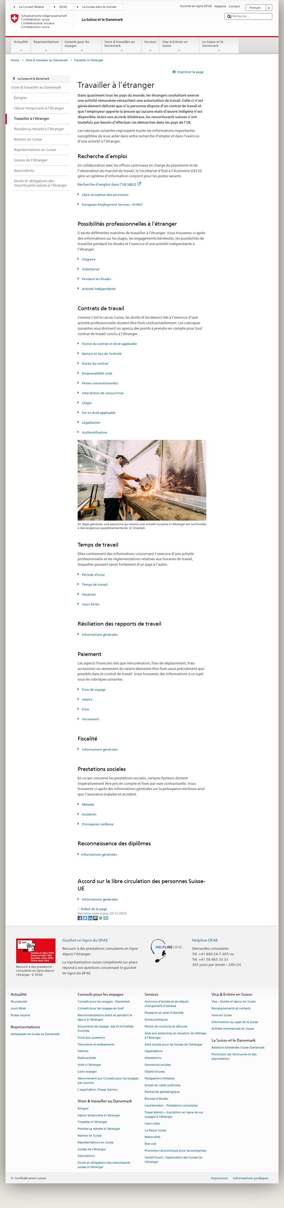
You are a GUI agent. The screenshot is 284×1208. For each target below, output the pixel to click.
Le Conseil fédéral (31, 7)
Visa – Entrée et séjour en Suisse (234, 1002)
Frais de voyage (93, 689)
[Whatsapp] (101, 918)
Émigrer (83, 1108)
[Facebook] (80, 918)
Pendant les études (96, 279)
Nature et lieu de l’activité (101, 354)
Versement (90, 719)
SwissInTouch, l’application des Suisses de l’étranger (173, 1160)
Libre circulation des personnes (104, 195)
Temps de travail (94, 584)
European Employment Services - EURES (112, 204)
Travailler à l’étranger (92, 1122)
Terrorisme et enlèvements (96, 1044)
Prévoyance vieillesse (97, 824)
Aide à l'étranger (89, 1065)
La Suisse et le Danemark (219, 46)
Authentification (94, 432)
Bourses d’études (156, 1099)
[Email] (106, 918)
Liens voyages (87, 1071)
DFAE (63, 7)
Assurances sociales (158, 1065)
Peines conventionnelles (99, 383)
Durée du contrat (94, 363)
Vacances (88, 594)
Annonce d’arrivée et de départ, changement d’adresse (167, 1004)
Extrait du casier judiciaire (162, 1085)
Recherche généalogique (162, 1092)
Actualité (20, 46)
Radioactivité (87, 1058)
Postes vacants (20, 1015)
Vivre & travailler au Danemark (121, 46)
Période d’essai (93, 575)
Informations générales (99, 634)
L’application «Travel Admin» (98, 1089)
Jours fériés (90, 604)
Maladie (87, 804)
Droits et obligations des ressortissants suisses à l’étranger (104, 1165)
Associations (86, 1156)
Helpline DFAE (205, 940)
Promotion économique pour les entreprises (175, 1150)
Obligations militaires (159, 1078)
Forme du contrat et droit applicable (109, 344)
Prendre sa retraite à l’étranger (99, 1129)
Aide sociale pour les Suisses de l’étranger (173, 1044)
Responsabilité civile (96, 373)
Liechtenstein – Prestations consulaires (171, 1105)
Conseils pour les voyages (81, 46)
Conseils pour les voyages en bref (101, 1008)
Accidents (88, 814)
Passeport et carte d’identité (164, 1013)
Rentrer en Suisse (89, 1135)
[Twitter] (85, 918)
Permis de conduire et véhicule (166, 1026)
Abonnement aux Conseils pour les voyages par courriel (108, 1081)
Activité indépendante (98, 289)
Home (15, 60)
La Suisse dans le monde (99, 7)
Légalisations (154, 1051)
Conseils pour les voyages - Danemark (104, 1002)
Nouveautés (19, 1002)
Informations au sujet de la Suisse (235, 1022)
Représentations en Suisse (95, 1142)
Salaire (86, 699)
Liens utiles (152, 1123)
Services (150, 46)
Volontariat (90, 269)
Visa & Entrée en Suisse (179, 46)
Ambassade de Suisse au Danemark (35, 1034)
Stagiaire (88, 259)
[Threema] (95, 918)
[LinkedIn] (90, 918)
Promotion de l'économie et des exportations (234, 1057)
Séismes (83, 1051)
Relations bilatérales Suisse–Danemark (238, 1048)
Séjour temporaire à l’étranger (99, 1115)
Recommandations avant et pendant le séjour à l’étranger (105, 1017)
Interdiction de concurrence (102, 393)
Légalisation (90, 422)
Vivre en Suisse (222, 1015)
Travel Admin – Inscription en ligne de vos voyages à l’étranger (174, 1115)
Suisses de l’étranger (92, 1149)
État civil (150, 1144)
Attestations (153, 1058)
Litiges (86, 403)
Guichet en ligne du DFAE (85, 940)
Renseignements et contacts (231, 1008)
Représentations (46, 46)
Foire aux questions (91, 1037)
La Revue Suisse (155, 1130)
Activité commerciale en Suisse (233, 1029)
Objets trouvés (155, 1071)
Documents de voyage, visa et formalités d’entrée (105, 1029)
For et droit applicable (98, 413)
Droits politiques (156, 1019)
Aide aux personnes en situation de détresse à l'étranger (175, 1035)
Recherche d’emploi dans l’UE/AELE (109, 184)
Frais (85, 709)
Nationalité (152, 1137)
